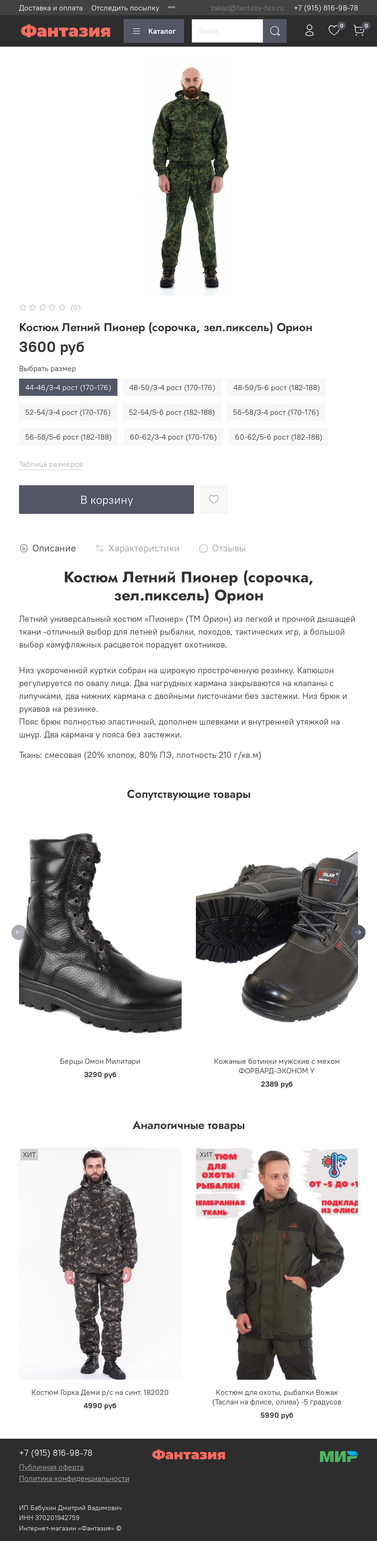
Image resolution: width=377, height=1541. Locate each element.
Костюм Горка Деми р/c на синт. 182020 (100, 1392)
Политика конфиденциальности (74, 1478)
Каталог (154, 31)
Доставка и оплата (51, 7)
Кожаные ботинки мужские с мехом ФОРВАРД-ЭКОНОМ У (277, 1065)
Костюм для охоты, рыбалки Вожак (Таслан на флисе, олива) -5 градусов (276, 1396)
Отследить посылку (125, 7)
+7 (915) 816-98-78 (326, 7)
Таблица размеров (51, 464)
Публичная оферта (51, 1467)
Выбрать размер (47, 368)
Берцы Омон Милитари (100, 1061)
